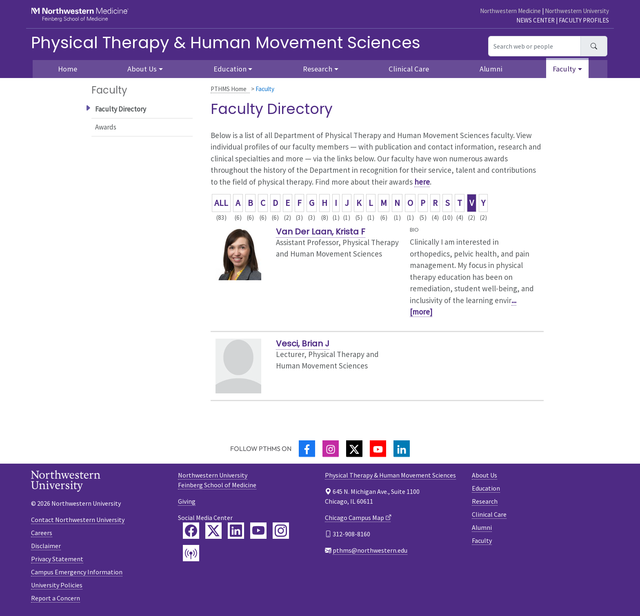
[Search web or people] (534, 46)
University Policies (56, 585)
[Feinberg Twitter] (213, 530)
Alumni (491, 69)
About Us (484, 475)
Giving (187, 501)
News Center (535, 20)
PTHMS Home (229, 89)
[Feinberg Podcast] (191, 553)
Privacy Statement (57, 559)
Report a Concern (55, 598)
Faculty (482, 540)
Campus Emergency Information (76, 572)
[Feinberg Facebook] (191, 530)
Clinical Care (409, 69)
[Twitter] (354, 448)
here (422, 182)
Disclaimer (46, 546)
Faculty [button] (564, 69)
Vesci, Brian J (302, 343)
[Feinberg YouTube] (258, 530)
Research (485, 501)
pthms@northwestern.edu (370, 550)
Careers (41, 533)
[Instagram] (330, 448)
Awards (105, 127)
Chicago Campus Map (354, 517)
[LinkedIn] (401, 448)
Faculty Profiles (584, 20)
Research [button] (317, 69)
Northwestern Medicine (510, 11)
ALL (221, 202)
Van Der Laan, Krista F (320, 231)
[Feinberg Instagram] (281, 530)
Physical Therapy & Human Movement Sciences (225, 42)
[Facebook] (307, 448)
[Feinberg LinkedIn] (236, 530)
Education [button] (230, 69)
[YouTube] (378, 448)
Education (486, 488)
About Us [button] (142, 69)
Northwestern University (577, 11)
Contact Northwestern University (77, 520)
